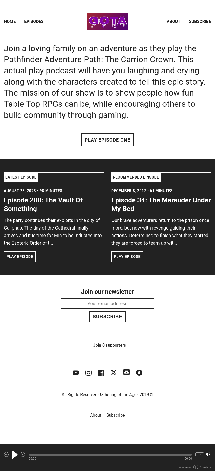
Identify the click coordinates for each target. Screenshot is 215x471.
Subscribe (200, 21)
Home (10, 21)
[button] (110, 455)
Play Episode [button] (20, 256)
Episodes (33, 21)
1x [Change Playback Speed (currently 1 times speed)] (199, 454)
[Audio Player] (107, 457)
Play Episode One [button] (107, 140)
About (173, 21)
